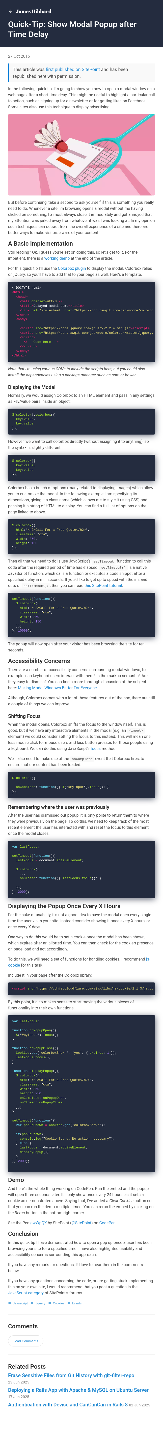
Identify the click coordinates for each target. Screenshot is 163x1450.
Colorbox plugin (72, 268)
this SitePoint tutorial (103, 593)
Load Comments (25, 1363)
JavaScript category (26, 1314)
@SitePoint (82, 1244)
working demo (57, 258)
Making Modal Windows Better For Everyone (57, 697)
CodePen (107, 1244)
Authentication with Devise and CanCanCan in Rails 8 (79, 1427)
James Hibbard (29, 11)
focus (96, 758)
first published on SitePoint (73, 69)
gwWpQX (38, 1244)
